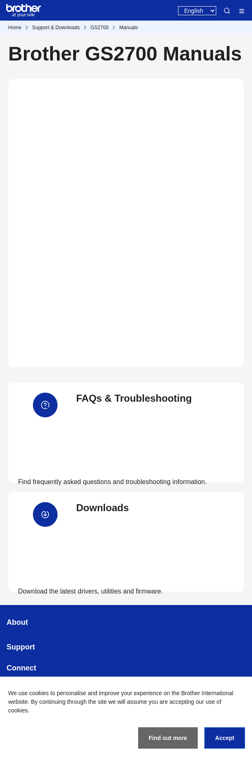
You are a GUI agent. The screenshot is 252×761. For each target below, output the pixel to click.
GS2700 (99, 27)
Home (14, 27)
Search (227, 11)
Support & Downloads (56, 27)
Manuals (128, 27)
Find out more (168, 738)
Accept (224, 738)
